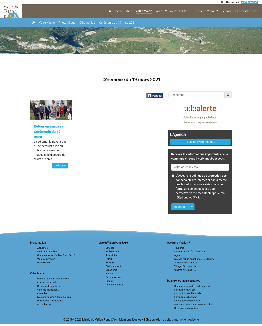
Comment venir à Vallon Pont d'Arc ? (56, 255)
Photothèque (67, 22)
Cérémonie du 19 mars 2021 (117, 22)
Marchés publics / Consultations (54, 297)
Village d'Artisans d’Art (185, 266)
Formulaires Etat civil (185, 289)
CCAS (109, 259)
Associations (112, 255)
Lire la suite (59, 165)
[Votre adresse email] (200, 167)
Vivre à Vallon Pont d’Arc (172, 11)
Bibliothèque (112, 251)
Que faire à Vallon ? (205, 11)
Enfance (110, 248)
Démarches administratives (239, 11)
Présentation (123, 11)
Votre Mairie (144, 11)
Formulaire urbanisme (185, 297)
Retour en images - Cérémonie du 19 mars (49, 131)
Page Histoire (44, 262)
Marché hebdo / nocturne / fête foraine (194, 259)
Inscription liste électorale (187, 293)
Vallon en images (46, 259)
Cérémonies (87, 22)
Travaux (110, 262)
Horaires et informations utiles (53, 278)
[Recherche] (196, 95)
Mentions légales (130, 319)
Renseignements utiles (186, 308)
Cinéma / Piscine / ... (185, 270)
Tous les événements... (200, 142)
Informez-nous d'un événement (190, 251)
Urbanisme (111, 270)
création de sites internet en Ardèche (175, 319)
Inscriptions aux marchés (187, 300)
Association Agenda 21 (186, 262)
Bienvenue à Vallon (47, 251)
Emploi (109, 281)
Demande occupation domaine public (193, 304)
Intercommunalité (115, 284)
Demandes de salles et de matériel (192, 286)
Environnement (113, 277)
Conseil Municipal (46, 282)
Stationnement (113, 266)
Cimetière (42, 293)
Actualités (42, 248)
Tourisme (179, 248)
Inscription (180, 206)
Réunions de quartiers (48, 286)
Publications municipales (50, 300)
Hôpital (109, 273)
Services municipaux (48, 289)
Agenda (178, 255)
